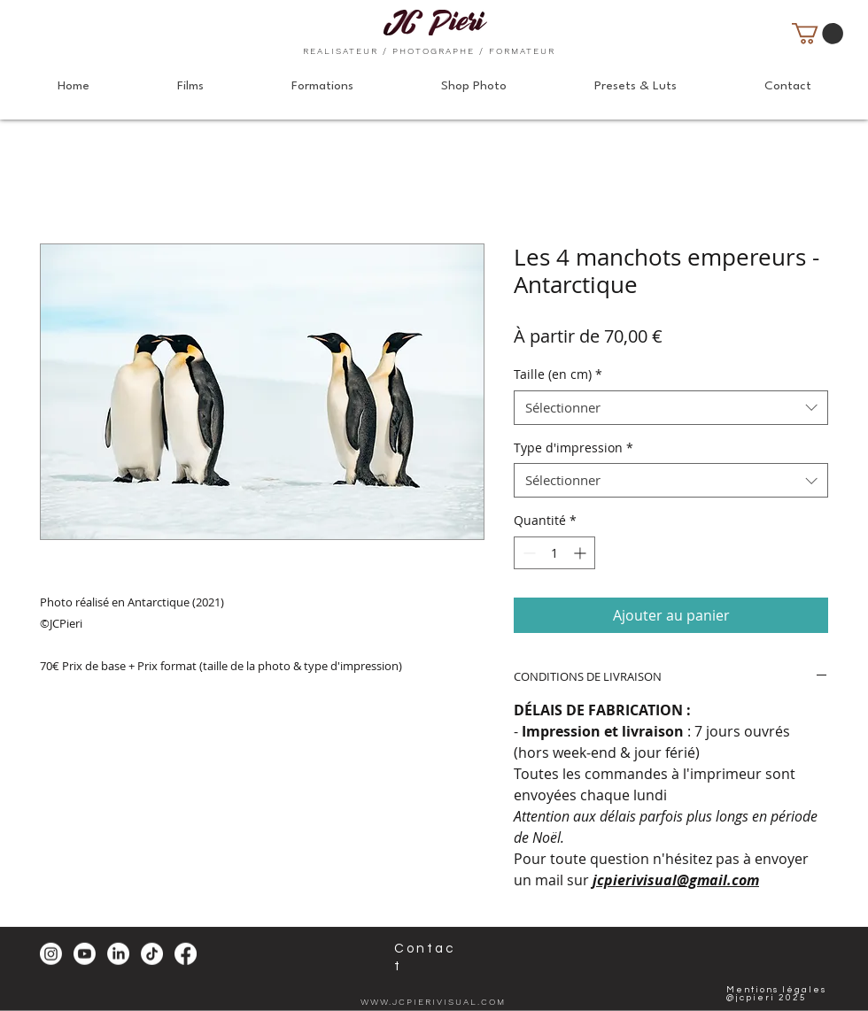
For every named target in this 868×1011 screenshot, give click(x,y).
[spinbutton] (554, 552)
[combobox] (671, 407)
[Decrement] (527, 552)
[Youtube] (85, 954)
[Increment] (581, 552)
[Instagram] (51, 954)
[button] (817, 33)
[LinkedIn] (118, 954)
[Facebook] (185, 954)
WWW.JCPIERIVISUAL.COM (433, 1002)
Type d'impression (573, 447)
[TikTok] (152, 954)
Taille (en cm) (558, 374)
